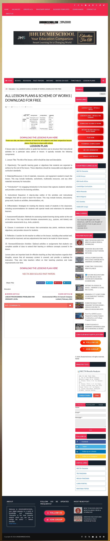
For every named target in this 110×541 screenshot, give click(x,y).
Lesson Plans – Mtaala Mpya (91, 108)
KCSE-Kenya (80, 176)
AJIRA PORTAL (81, 483)
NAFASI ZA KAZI (62, 80)
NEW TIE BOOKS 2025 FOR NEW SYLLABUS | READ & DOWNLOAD (94, 242)
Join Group (90, 349)
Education (12, 89)
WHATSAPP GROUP (43, 9)
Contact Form (80, 405)
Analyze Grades (84, 395)
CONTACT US (91, 9)
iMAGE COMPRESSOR (90, 156)
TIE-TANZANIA (81, 473)
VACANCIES (16, 9)
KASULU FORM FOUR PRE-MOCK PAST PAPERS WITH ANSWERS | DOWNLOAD (94, 260)
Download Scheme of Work (90, 123)
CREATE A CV (28, 9)
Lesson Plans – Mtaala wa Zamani (90, 116)
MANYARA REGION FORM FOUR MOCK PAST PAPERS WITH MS (94, 251)
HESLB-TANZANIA (82, 478)
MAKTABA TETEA (82, 489)
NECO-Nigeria (81, 196)
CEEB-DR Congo (82, 207)
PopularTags (90, 405)
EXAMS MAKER (78, 9)
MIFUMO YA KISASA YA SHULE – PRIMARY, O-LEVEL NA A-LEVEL (94, 287)
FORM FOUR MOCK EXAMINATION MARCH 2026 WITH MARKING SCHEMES (95, 327)
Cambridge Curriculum (84, 186)
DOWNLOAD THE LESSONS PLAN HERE (39, 268)
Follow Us (90, 342)
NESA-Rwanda (81, 191)
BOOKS (18, 80)
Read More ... (13, 523)
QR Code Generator (90, 150)
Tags (100, 405)
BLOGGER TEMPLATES (61, 9)
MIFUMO (49, 80)
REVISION (27, 80)
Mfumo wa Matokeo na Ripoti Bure (90, 130)
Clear (97, 395)
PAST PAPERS (38, 80)
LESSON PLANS (89, 80)
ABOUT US (9, 13)
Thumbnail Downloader (90, 144)
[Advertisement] (56, 62)
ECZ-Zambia (80, 201)
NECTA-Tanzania (82, 171)
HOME (6, 9)
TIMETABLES (76, 80)
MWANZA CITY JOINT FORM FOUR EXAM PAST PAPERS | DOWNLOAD (95, 296)
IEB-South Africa (82, 181)
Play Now (90, 137)
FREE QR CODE (11, 86)
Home (9, 80)
